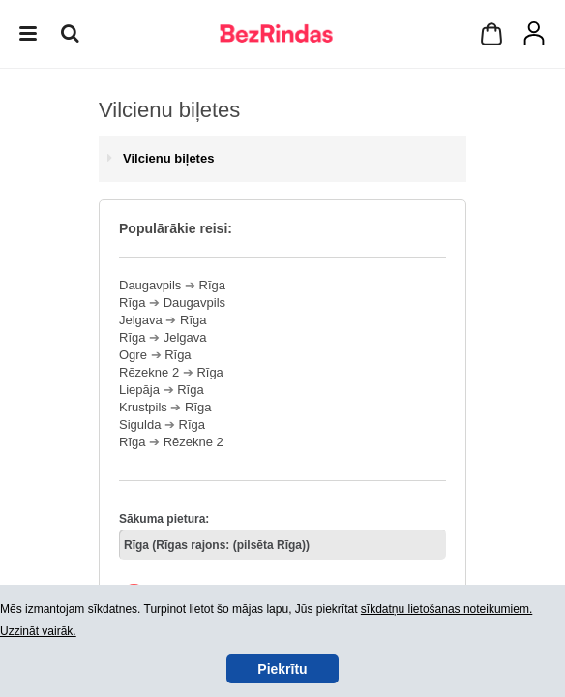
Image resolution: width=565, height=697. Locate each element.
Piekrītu (282, 669)
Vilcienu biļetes (168, 158)
